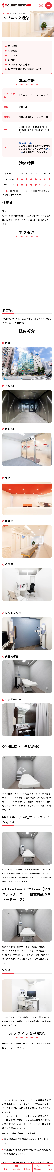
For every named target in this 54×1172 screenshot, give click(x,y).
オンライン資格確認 (19, 64)
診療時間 (13, 50)
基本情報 (13, 46)
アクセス (13, 55)
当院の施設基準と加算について (25, 69)
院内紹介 (13, 60)
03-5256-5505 (25, 142)
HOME (6, 13)
